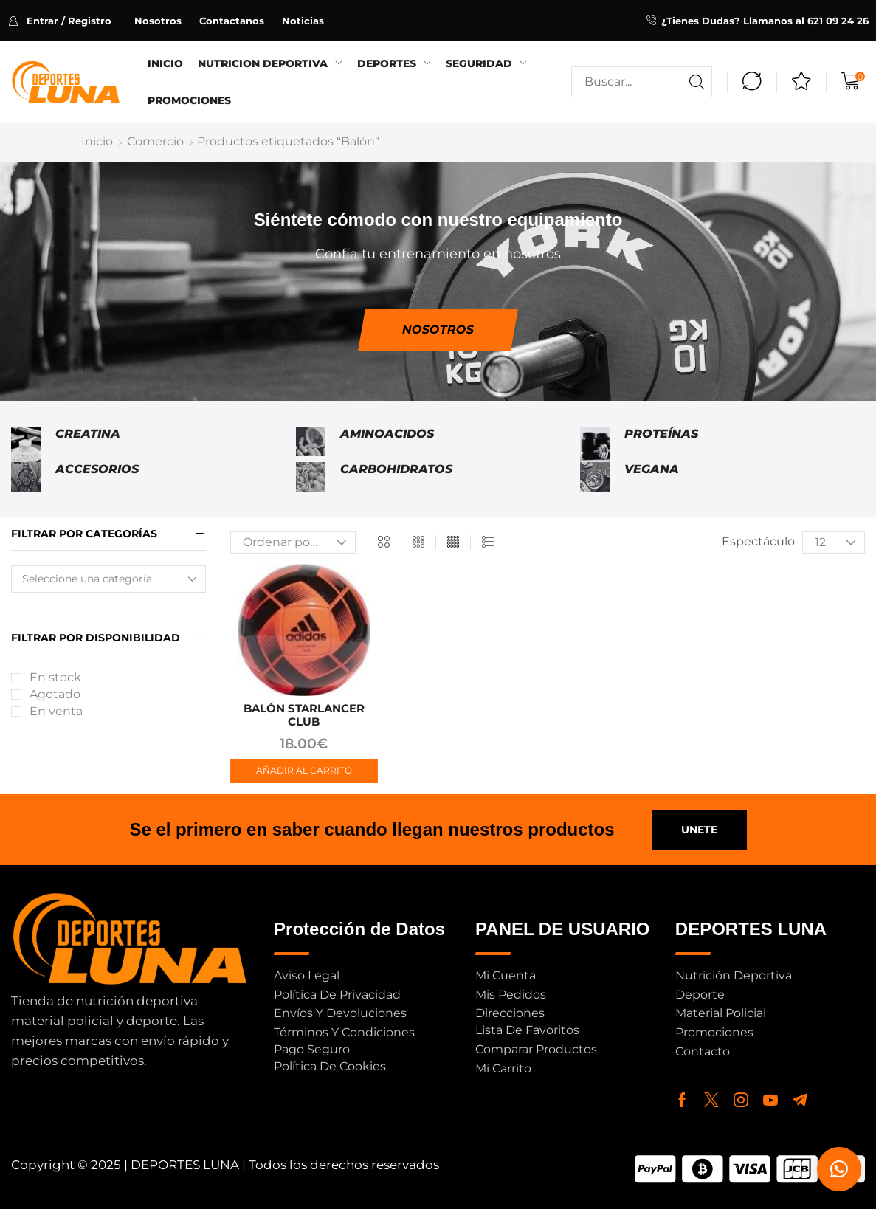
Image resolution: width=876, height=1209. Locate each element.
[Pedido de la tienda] (293, 542)
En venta (56, 711)
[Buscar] (696, 82)
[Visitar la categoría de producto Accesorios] (26, 477)
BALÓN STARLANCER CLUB (304, 714)
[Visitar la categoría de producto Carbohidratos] (310, 477)
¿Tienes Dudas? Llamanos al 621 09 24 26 (765, 21)
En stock (55, 677)
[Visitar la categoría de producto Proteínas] (595, 444)
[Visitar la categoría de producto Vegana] (595, 477)
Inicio (97, 141)
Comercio (155, 141)
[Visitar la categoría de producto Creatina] (26, 444)
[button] (68, 20)
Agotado (55, 694)
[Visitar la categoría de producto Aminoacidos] (310, 444)
